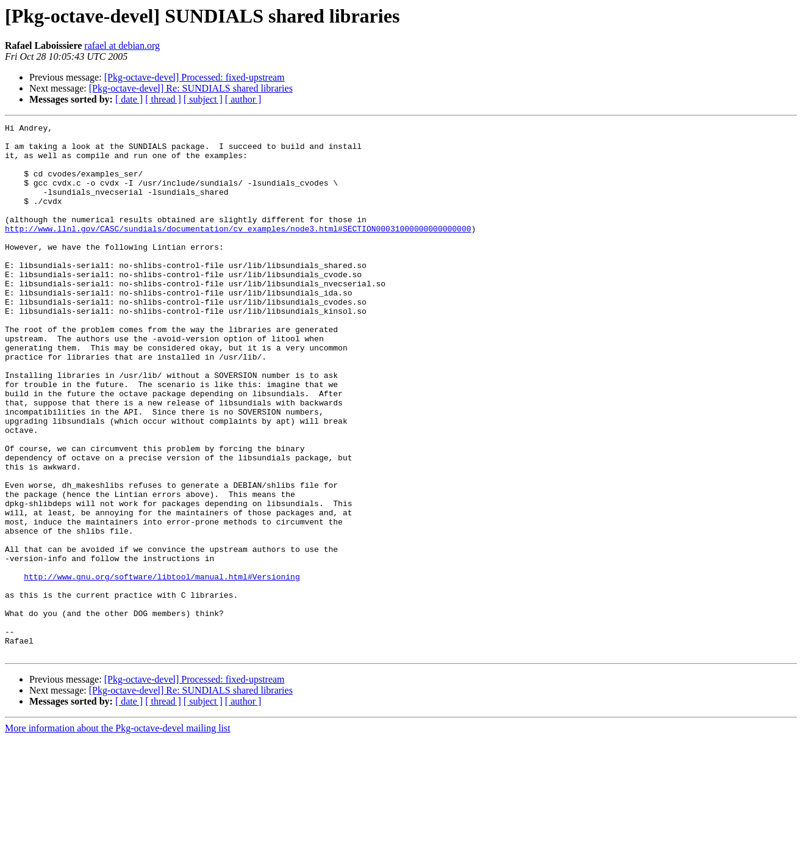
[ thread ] (163, 99)
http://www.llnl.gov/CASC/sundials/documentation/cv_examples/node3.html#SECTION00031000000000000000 (238, 250)
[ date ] (129, 99)
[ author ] (243, 99)
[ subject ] (203, 99)
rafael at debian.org (122, 45)
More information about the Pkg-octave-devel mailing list (118, 834)
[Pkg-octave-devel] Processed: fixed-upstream (194, 77)
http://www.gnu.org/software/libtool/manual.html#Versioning (161, 667)
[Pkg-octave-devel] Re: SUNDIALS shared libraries (191, 88)
